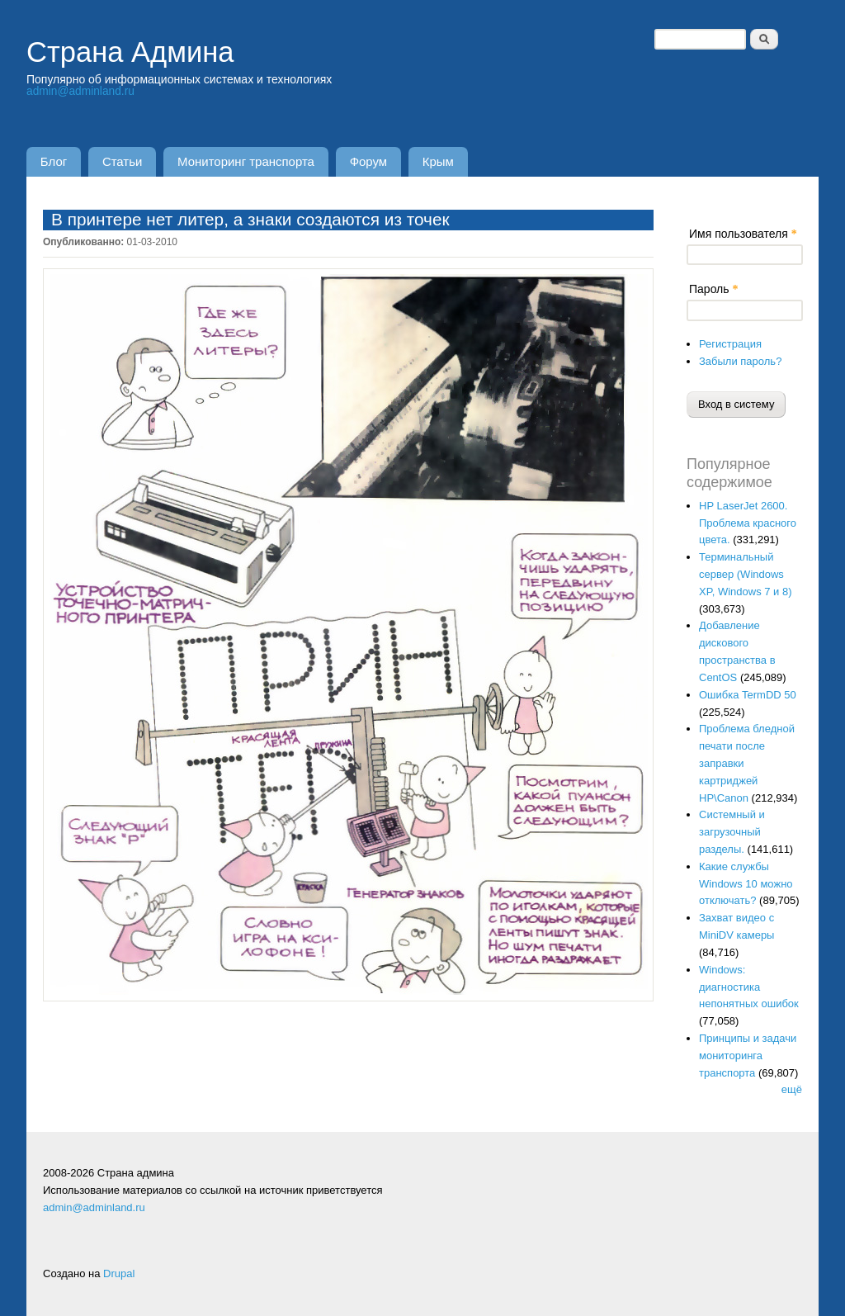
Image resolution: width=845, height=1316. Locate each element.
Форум (376, 161)
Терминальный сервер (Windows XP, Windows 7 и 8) (745, 575)
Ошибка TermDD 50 (747, 695)
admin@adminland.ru (81, 90)
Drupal (119, 1274)
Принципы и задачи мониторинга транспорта (747, 1055)
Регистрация (730, 344)
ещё (791, 1090)
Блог (54, 161)
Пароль (713, 289)
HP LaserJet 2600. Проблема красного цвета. (747, 523)
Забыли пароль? (740, 361)
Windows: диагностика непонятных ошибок (749, 987)
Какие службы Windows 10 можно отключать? (746, 883)
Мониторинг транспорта (252, 161)
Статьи (126, 161)
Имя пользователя (743, 233)
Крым (448, 161)
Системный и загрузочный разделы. (732, 832)
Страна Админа (135, 52)
